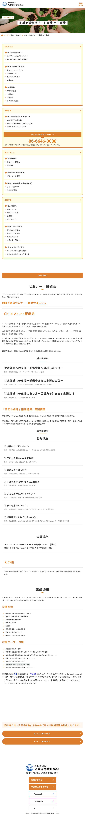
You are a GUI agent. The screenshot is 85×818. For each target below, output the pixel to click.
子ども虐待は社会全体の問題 (17, 59)
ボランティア (12, 219)
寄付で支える (12, 209)
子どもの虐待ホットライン (19, 116)
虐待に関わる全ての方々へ (16, 127)
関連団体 (10, 80)
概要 (15, 673)
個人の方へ (12, 205)
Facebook (38, 794)
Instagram (38, 801)
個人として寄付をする (42, 733)
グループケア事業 (13, 176)
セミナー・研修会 (13, 162)
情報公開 (10, 97)
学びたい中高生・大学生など (20, 183)
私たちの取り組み (13, 77)
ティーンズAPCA (13, 187)
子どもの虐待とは (15, 52)
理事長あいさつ (12, 73)
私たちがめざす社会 (16, 66)
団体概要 (10, 94)
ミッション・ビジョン (15, 70)
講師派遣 (10, 165)
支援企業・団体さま (14, 240)
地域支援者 (12, 158)
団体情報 (11, 87)
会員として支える (13, 212)
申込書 (33, 673)
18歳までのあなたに (14, 120)
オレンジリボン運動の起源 (16, 251)
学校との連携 (12, 190)
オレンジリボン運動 (16, 247)
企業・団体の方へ (15, 226)
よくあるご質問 (51, 753)
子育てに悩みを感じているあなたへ (20, 123)
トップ (5, 35)
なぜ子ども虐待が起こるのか (17, 56)
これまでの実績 (12, 101)
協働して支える (12, 237)
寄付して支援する (13, 230)
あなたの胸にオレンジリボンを (18, 254)
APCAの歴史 (11, 91)
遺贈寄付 (10, 216)
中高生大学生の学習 (39, 787)
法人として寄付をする (42, 741)
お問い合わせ (42, 275)
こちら (42, 303)
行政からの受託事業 (16, 172)
